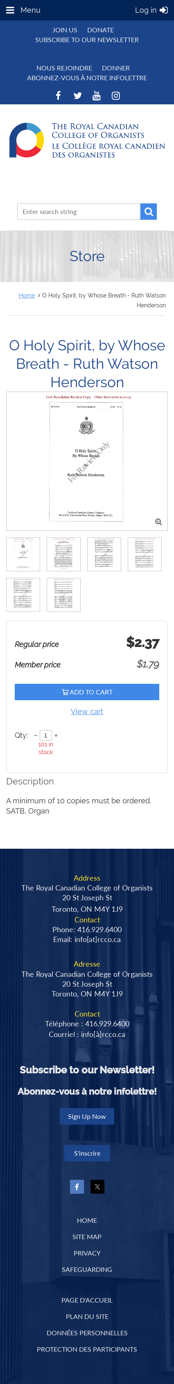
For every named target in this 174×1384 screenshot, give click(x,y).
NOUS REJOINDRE (64, 68)
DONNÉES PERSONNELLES (87, 1333)
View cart (87, 711)
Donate (100, 30)
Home (27, 295)
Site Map (87, 1236)
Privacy (87, 1253)
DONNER (116, 68)
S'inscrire (87, 1153)
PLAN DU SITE (87, 1316)
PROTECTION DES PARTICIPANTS (87, 1349)
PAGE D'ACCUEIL (87, 1300)
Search (148, 211)
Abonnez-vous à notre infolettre (87, 77)
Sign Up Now (87, 1116)
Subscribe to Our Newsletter (87, 39)
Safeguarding (87, 1269)
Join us (64, 30)
